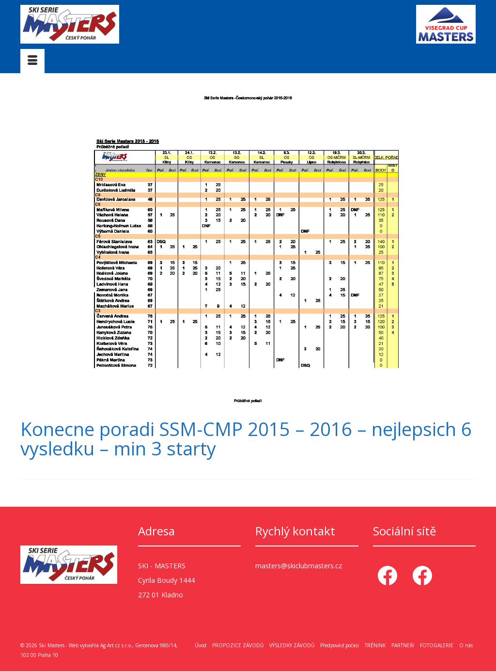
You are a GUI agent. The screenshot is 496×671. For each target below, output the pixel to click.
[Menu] (32, 61)
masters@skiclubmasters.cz (298, 565)
